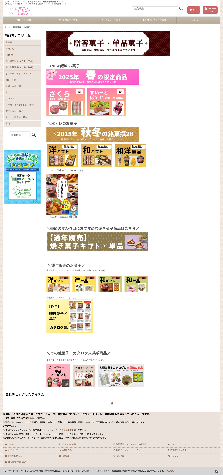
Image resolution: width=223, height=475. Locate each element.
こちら (171, 471)
